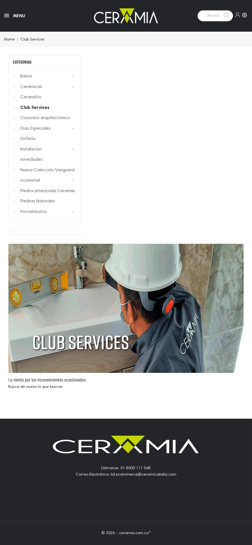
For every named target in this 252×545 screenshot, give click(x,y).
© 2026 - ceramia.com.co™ (126, 533)
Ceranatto (30, 97)
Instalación (31, 149)
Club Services (35, 108)
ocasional (30, 180)
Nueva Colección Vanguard (47, 170)
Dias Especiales (35, 128)
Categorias (22, 61)
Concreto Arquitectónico (45, 118)
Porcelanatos (33, 212)
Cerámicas (31, 87)
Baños (26, 76)
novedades (31, 159)
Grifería (27, 139)
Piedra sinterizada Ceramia (47, 191)
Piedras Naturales (37, 201)
